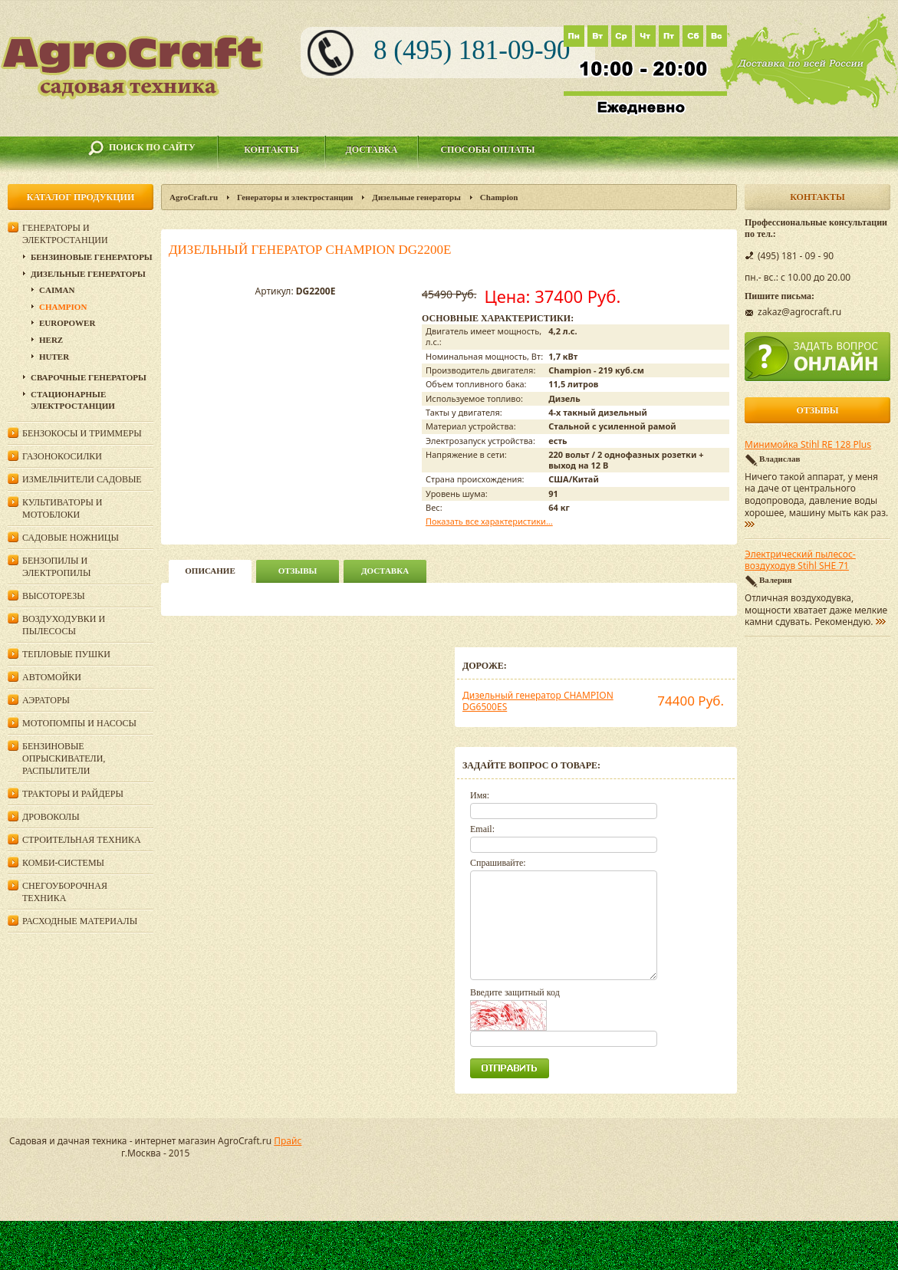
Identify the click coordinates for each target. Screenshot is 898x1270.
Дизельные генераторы (416, 197)
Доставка (372, 149)
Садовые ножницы (70, 537)
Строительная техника (81, 839)
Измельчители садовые (82, 479)
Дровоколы (51, 816)
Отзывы (297, 570)
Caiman (56, 289)
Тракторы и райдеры (72, 793)
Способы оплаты (487, 149)
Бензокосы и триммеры (82, 433)
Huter (54, 356)
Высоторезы (53, 596)
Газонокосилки (62, 456)
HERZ (51, 339)
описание (210, 570)
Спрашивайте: (498, 862)
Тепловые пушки (66, 654)
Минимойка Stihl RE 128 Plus (808, 445)
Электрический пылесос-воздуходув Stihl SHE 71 (800, 560)
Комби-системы (63, 862)
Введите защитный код (515, 992)
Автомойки (51, 677)
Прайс (287, 1140)
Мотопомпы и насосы (79, 723)
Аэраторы (46, 700)
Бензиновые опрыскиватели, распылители (63, 758)
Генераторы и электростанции (295, 197)
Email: (482, 829)
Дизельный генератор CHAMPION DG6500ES (537, 701)
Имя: (479, 795)
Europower (67, 322)
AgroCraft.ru (193, 197)
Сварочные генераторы (88, 377)
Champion (499, 197)
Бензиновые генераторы (92, 257)
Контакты (271, 149)
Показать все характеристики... (489, 521)
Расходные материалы (79, 921)
